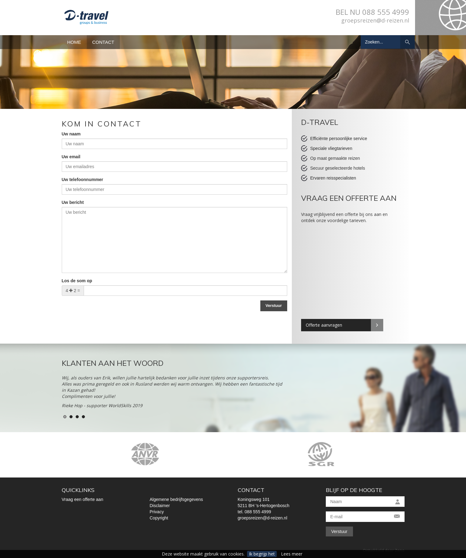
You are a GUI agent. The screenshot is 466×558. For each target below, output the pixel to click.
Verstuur (339, 531)
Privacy (157, 511)
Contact (103, 42)
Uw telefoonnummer (82, 179)
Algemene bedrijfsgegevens (176, 499)
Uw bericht (73, 202)
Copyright (159, 517)
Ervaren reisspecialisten (333, 178)
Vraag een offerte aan (82, 499)
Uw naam (71, 133)
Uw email (71, 156)
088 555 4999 (385, 12)
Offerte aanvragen (324, 325)
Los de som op (77, 280)
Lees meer (291, 554)
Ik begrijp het (262, 554)
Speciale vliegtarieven (331, 148)
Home (74, 42)
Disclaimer (160, 505)
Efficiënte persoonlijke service (338, 138)
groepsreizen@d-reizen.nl (375, 20)
